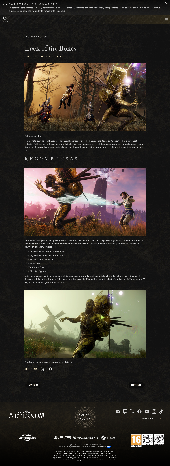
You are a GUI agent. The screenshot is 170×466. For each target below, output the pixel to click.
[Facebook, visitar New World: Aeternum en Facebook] (139, 411)
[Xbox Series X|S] (85, 437)
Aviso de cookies (95, 445)
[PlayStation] (62, 437)
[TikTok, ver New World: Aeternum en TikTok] (161, 411)
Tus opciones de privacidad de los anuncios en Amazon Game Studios (85, 447)
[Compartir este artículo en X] (43, 369)
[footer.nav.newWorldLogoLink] (26, 414)
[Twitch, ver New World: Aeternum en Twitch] (125, 411)
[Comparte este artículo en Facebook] (50, 369)
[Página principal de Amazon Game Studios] (27, 437)
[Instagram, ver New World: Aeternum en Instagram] (154, 411)
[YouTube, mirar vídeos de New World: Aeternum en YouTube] (147, 411)
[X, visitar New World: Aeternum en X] (132, 411)
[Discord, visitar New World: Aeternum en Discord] (118, 411)
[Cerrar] (166, 3)
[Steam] (108, 437)
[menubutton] (167, 19)
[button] (85, 97)
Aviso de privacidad (81, 445)
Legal (70, 445)
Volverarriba (85, 417)
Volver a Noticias (37, 37)
